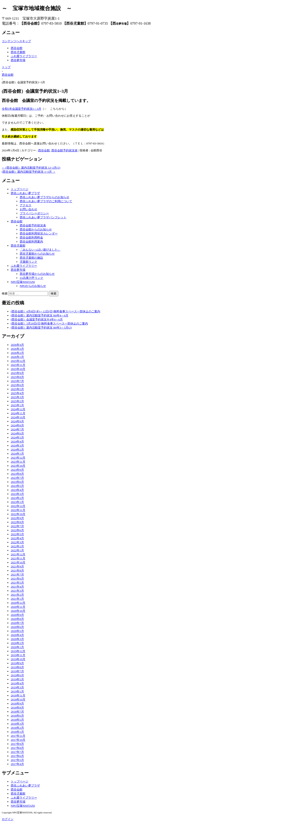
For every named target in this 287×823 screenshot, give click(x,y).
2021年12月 (18, 554)
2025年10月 (18, 369)
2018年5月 (17, 719)
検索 (5, 293)
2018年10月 (18, 699)
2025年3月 (17, 397)
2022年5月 (17, 534)
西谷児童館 (18, 52)
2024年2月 (17, 449)
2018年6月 (17, 715)
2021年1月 (17, 598)
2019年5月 (17, 679)
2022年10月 (18, 514)
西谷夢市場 (18, 60)
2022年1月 (17, 550)
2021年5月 (17, 582)
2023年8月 (17, 473)
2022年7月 (17, 526)
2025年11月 (18, 365)
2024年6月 (17, 433)
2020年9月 (17, 615)
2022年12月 (18, 506)
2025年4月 (17, 393)
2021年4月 (17, 586)
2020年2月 (17, 643)
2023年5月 (17, 486)
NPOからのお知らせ (33, 286)
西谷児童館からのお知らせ (37, 253)
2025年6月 (17, 385)
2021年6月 (17, 578)
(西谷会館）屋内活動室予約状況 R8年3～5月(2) (41, 327)
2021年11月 (18, 558)
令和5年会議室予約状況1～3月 (21, 108)
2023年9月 (17, 469)
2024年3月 (17, 445)
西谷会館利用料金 (31, 237)
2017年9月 (17, 744)
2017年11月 (18, 735)
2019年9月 (17, 663)
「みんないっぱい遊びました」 (40, 249)
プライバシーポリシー (34, 213)
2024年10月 (18, 417)
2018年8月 (17, 707)
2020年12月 (18, 602)
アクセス (25, 205)
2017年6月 (17, 756)
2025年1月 (17, 405)
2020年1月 (17, 647)
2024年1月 (17, 453)
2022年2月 (17, 546)
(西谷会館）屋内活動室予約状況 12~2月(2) (31, 167)
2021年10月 (18, 562)
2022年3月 (17, 542)
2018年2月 (17, 727)
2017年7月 (17, 752)
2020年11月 (18, 606)
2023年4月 (17, 490)
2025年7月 (17, 381)
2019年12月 (18, 651)
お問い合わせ (28, 209)
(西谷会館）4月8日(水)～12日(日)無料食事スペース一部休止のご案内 (55, 311)
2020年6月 (17, 627)
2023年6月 (17, 481)
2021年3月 (17, 590)
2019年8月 (17, 667)
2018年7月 (17, 711)
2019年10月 (18, 659)
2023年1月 (17, 502)
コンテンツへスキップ (16, 41)
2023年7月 (17, 477)
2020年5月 (17, 631)
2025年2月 (17, 401)
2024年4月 (17, 441)
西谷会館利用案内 (31, 241)
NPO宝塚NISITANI (23, 282)
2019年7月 (17, 671)
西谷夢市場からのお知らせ (37, 273)
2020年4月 (17, 635)
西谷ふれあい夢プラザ (25, 193)
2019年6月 (17, 675)
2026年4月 (17, 344)
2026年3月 (17, 348)
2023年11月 (18, 461)
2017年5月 (17, 760)
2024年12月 (18, 409)
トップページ (19, 189)
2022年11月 (18, 510)
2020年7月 (17, 623)
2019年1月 (17, 691)
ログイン (7, 819)
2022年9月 (17, 518)
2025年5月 (17, 389)
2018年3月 (17, 723)
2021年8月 (17, 570)
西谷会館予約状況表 (64, 150)
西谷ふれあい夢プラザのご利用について (46, 201)
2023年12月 (18, 457)
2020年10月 (18, 610)
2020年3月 (17, 639)
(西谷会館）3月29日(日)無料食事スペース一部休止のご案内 (49, 323)
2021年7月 (17, 574)
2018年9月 (17, 703)
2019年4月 (17, 683)
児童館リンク (28, 261)
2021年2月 (17, 594)
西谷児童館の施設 (31, 257)
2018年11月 (18, 695)
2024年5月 (17, 437)
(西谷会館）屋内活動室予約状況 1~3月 (28, 171)
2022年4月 (17, 538)
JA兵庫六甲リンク (31, 277)
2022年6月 (17, 530)
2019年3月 (17, 687)
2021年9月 (17, 566)
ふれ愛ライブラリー (24, 56)
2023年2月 (17, 498)
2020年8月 (17, 619)
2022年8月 (17, 522)
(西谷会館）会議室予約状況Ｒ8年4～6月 (37, 319)
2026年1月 (17, 357)
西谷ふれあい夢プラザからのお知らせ (44, 197)
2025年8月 (17, 377)
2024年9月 (17, 421)
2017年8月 (17, 748)
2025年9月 (17, 373)
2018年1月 (17, 731)
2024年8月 (17, 425)
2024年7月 (17, 429)
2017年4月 (17, 764)
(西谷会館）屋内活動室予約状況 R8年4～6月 (39, 315)
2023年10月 (18, 465)
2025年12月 (18, 361)
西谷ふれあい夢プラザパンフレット (43, 217)
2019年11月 (18, 655)
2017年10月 (18, 739)
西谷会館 (16, 48)
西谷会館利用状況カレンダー (39, 233)
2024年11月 (18, 413)
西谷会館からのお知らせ (36, 229)
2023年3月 (17, 494)
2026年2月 (17, 353)
